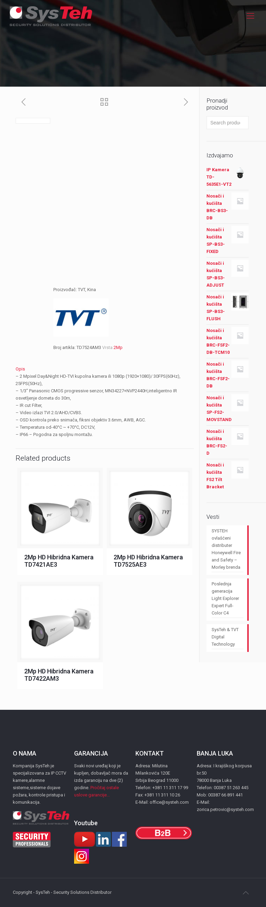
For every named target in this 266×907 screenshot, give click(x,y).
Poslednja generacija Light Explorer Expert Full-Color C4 (225, 598)
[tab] (105, 369)
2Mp (118, 347)
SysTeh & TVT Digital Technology (225, 637)
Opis (20, 369)
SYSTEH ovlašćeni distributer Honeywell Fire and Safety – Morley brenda (226, 549)
